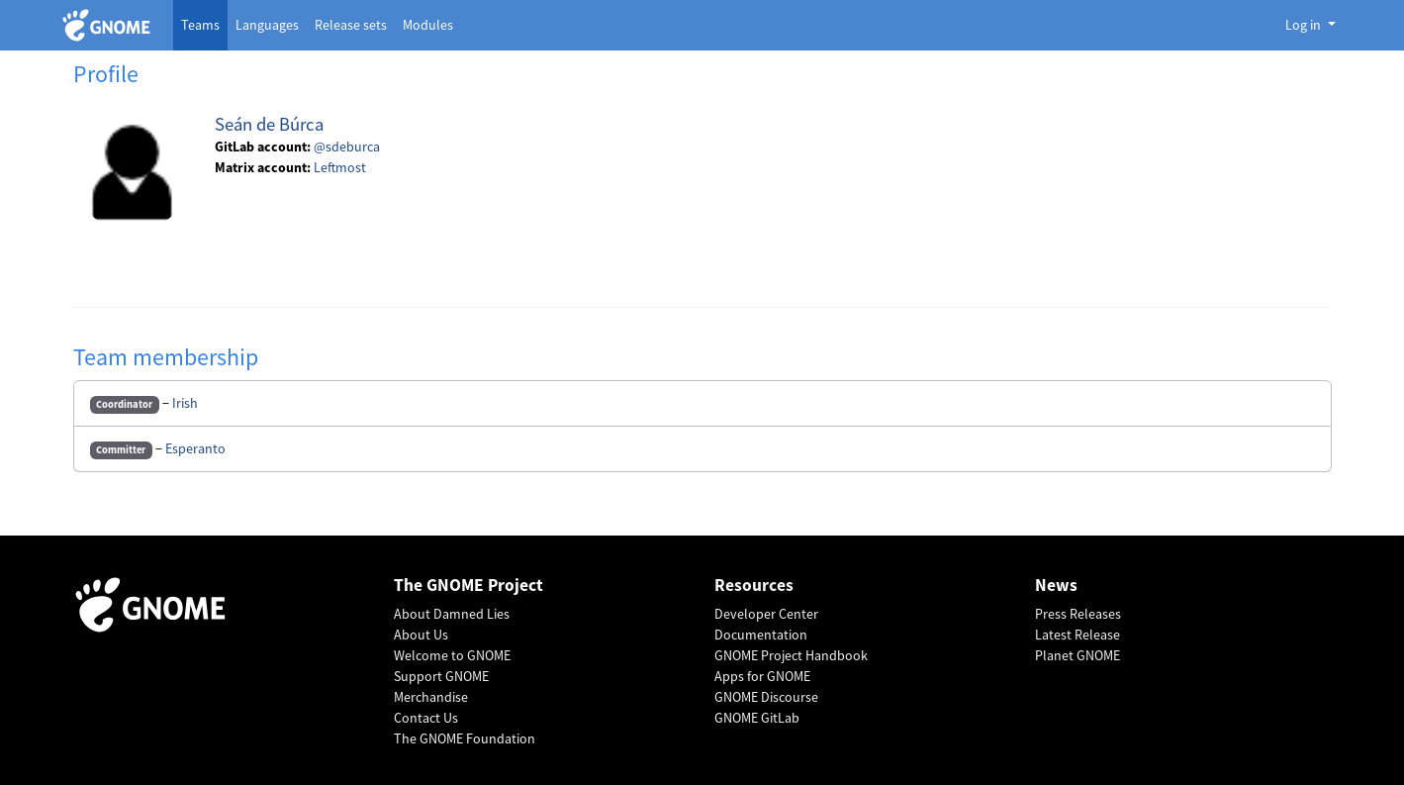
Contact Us (426, 718)
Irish (185, 403)
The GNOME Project (468, 585)
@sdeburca (347, 146)
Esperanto (195, 448)
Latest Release (1077, 634)
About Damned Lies (452, 614)
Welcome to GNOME (452, 655)
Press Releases (1078, 614)
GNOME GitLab (756, 718)
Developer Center (766, 614)
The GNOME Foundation (464, 738)
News (1056, 585)
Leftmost (340, 167)
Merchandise (431, 697)
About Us (421, 634)
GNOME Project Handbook (791, 655)
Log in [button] (1304, 25)
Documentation (760, 634)
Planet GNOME (1077, 655)
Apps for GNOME (762, 676)
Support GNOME (441, 676)
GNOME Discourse (766, 697)
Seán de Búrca (269, 124)
